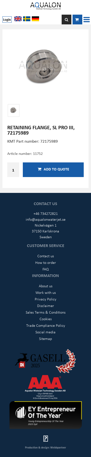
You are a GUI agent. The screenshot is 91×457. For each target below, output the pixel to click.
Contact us (45, 255)
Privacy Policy (45, 299)
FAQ (45, 269)
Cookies (46, 318)
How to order (45, 262)
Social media (45, 332)
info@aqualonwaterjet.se (46, 219)
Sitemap (45, 338)
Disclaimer (45, 305)
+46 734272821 (45, 213)
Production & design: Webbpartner (45, 447)
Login (7, 19)
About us (45, 285)
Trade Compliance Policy (45, 325)
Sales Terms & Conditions (46, 312)
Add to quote (53, 169)
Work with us (45, 292)
